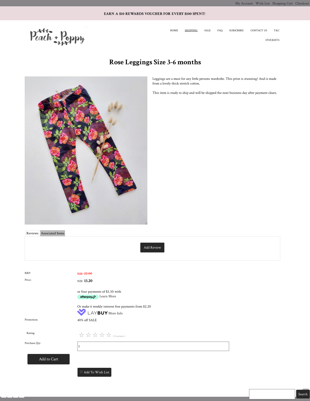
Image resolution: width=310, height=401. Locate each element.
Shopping (191, 30)
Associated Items (52, 233)
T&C (276, 30)
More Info (115, 313)
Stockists (272, 40)
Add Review (152, 247)
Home (174, 30)
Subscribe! (236, 30)
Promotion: (31, 320)
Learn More (107, 296)
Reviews (32, 233)
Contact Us (259, 30)
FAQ (219, 30)
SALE (207, 30)
